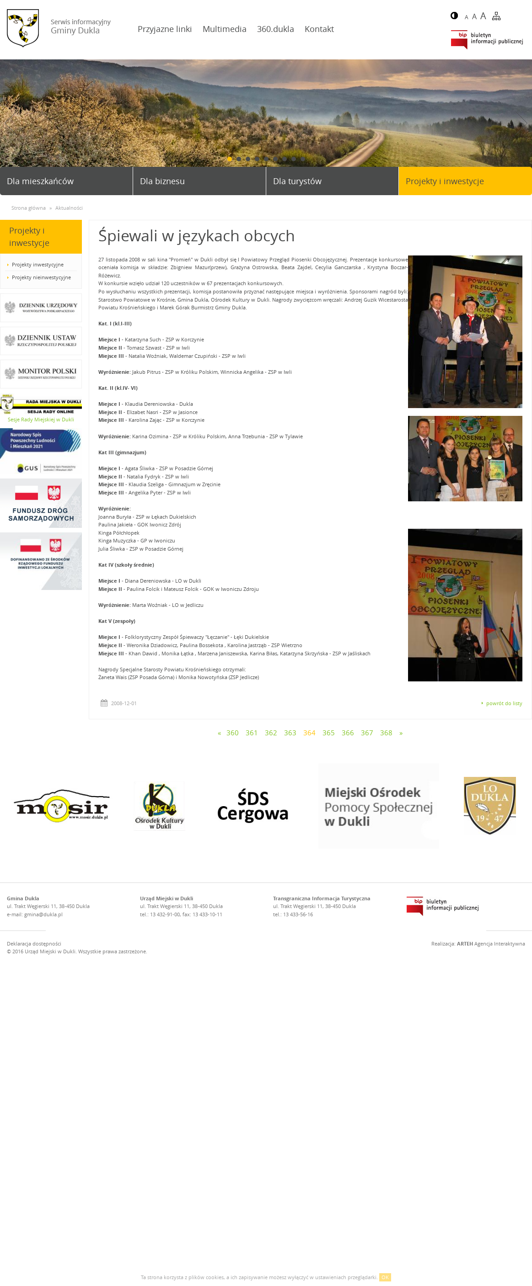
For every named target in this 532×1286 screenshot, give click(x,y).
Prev (10, 123)
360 (232, 732)
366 (348, 732)
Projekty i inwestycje (445, 180)
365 (328, 732)
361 (252, 732)
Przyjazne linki (165, 28)
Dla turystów (297, 180)
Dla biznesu (162, 180)
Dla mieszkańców (40, 180)
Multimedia (225, 28)
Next (521, 123)
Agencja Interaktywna (491, 943)
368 (386, 732)
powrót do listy (504, 703)
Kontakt (319, 28)
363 (290, 732)
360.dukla (275, 28)
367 (367, 732)
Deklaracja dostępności (34, 943)
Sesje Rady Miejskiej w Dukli (41, 419)
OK (385, 1277)
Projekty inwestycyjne (38, 264)
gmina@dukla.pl (43, 914)
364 (309, 732)
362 (271, 732)
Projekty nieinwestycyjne (41, 277)
